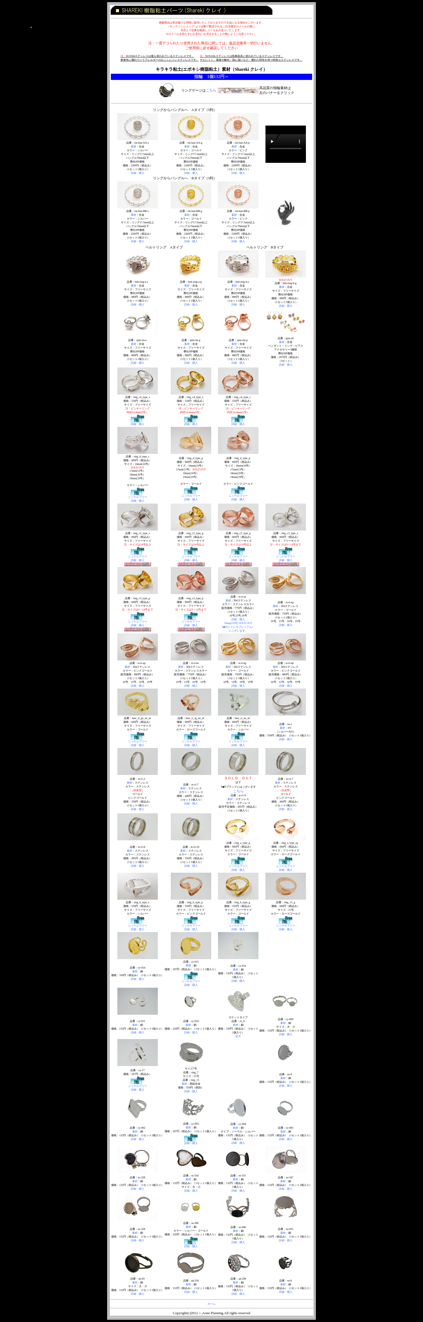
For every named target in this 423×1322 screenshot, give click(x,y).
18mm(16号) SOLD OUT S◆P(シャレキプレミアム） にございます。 (238, 627)
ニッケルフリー (137, 496)
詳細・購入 (137, 172)
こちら (211, 90)
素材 (133, 146)
